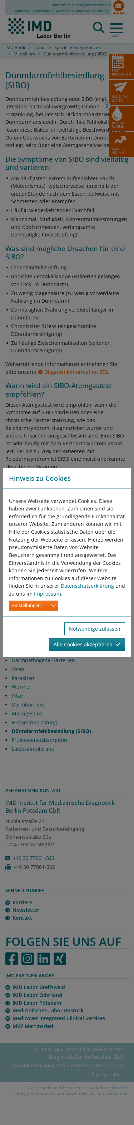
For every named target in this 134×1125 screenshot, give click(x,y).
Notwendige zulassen (94, 628)
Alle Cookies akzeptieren (87, 644)
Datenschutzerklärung (87, 585)
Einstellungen (26, 605)
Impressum (47, 593)
